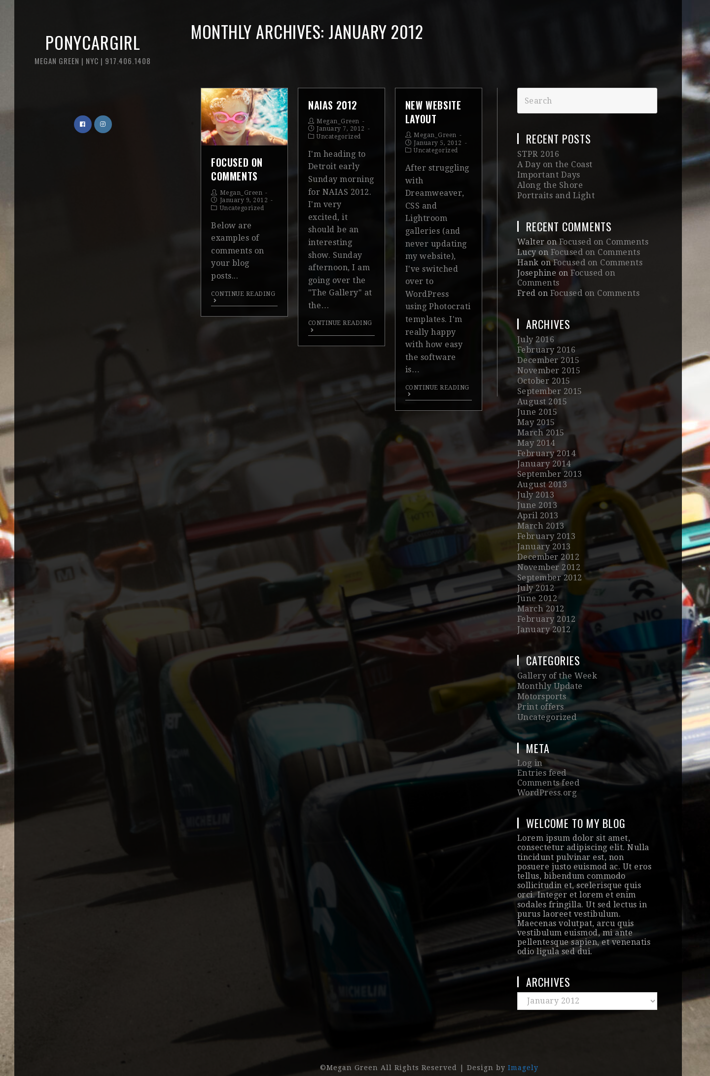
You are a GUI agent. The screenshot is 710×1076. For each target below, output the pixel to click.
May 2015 (536, 415)
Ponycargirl (86, 54)
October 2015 (543, 375)
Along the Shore (549, 184)
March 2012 (540, 594)
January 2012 (543, 614)
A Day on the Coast (554, 164)
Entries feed (541, 754)
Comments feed (548, 764)
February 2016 (546, 345)
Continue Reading (243, 297)
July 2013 (535, 484)
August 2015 (541, 395)
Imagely (523, 1048)
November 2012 (549, 554)
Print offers (540, 689)
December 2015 (548, 355)
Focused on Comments (237, 169)
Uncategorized (242, 208)
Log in (529, 745)
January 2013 (543, 534)
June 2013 (537, 494)
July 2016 (535, 335)
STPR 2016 (538, 154)
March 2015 (540, 425)
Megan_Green (241, 192)
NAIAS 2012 (332, 105)
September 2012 (549, 564)
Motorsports (542, 679)
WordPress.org (547, 773)
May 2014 (536, 434)
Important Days (548, 174)
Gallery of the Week (557, 660)
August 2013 (541, 474)
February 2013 (546, 524)
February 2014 (546, 445)
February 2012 (546, 604)
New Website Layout (433, 112)
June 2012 (537, 584)
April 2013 (538, 504)
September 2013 (549, 464)
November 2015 (549, 365)
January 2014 (543, 455)
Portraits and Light (555, 194)
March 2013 (540, 514)
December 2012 (548, 544)
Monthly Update (549, 670)
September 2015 (549, 385)
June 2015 (537, 405)
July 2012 (535, 574)
